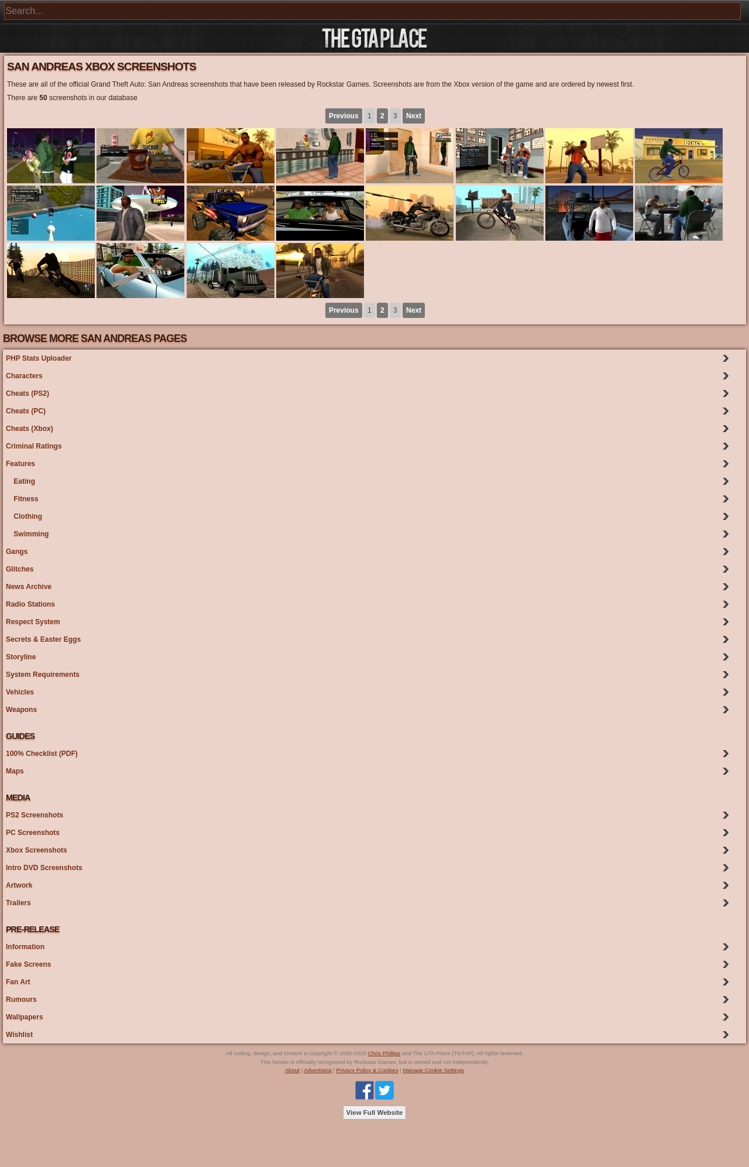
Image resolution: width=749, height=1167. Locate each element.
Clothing (24, 516)
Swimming (27, 534)
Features (20, 464)
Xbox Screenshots (36, 850)
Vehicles (20, 692)
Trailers (18, 903)
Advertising (317, 1070)
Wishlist (19, 1035)
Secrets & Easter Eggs (43, 639)
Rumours (21, 999)
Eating (20, 481)
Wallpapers (24, 1017)
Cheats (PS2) (27, 393)
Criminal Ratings (33, 446)
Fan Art (18, 982)
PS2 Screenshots (34, 815)
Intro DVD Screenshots (44, 868)
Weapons (21, 710)
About (292, 1070)
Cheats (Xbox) (29, 429)
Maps (15, 771)
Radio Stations (30, 604)
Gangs (17, 551)
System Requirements (43, 674)
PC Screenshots (33, 833)
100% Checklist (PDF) (42, 754)
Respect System (33, 622)
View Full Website (374, 1112)
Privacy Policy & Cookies (367, 1070)
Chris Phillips (384, 1053)
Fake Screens (28, 964)
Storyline (21, 657)
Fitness (22, 499)
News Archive (28, 587)
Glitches (19, 569)
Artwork (19, 885)
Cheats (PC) (26, 411)
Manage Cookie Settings (434, 1070)
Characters (24, 376)
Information (25, 947)
